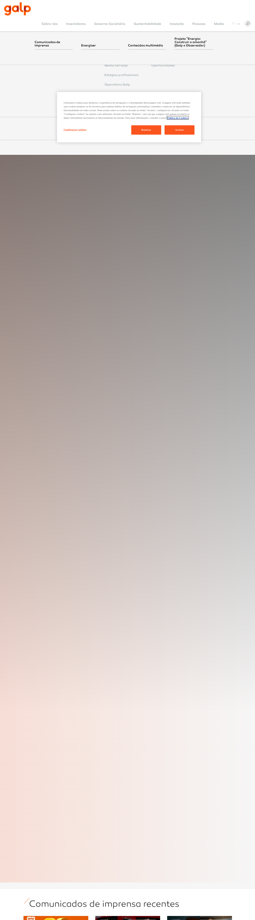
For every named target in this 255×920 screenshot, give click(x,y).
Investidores (76, 24)
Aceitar (179, 129)
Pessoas (199, 24)
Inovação (177, 24)
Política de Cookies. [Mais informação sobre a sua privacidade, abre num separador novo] (177, 117)
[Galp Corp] (17, 9)
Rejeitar (146, 129)
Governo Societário (109, 24)
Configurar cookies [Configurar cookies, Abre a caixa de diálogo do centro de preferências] (75, 129)
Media (219, 24)
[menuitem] (49, 26)
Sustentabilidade (147, 24)
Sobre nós (49, 24)
